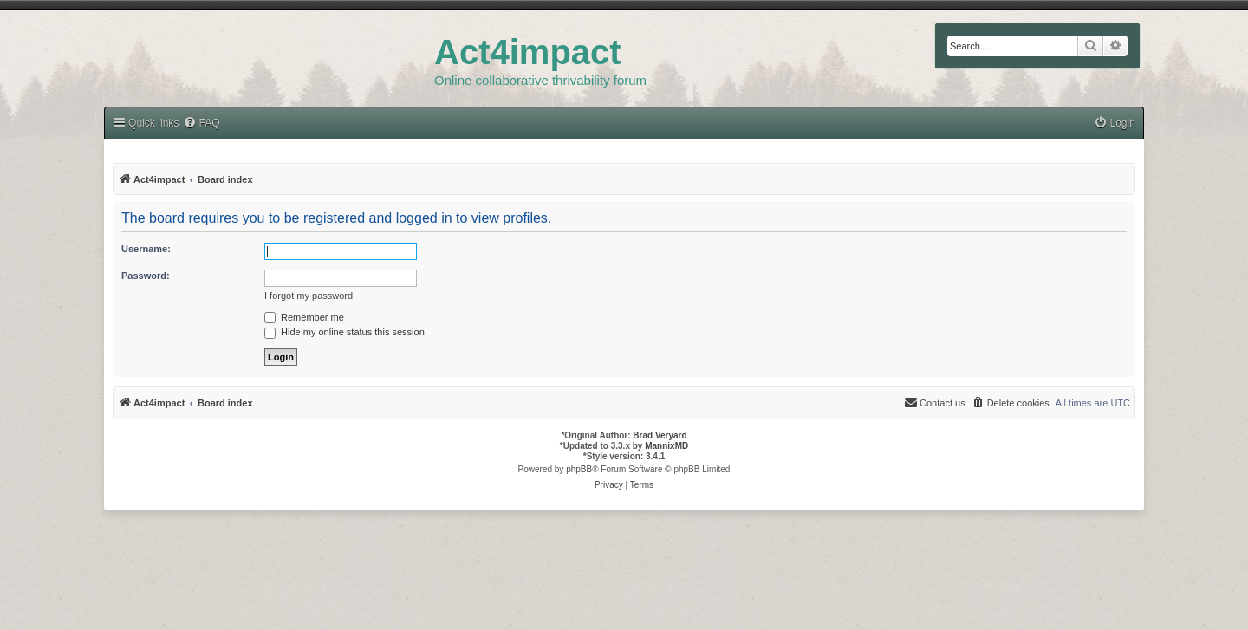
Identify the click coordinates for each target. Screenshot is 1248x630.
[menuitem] (1114, 123)
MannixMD (666, 446)
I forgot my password (308, 295)
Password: (145, 275)
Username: (146, 249)
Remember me (304, 317)
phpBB (579, 469)
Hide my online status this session (344, 332)
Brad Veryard (659, 435)
